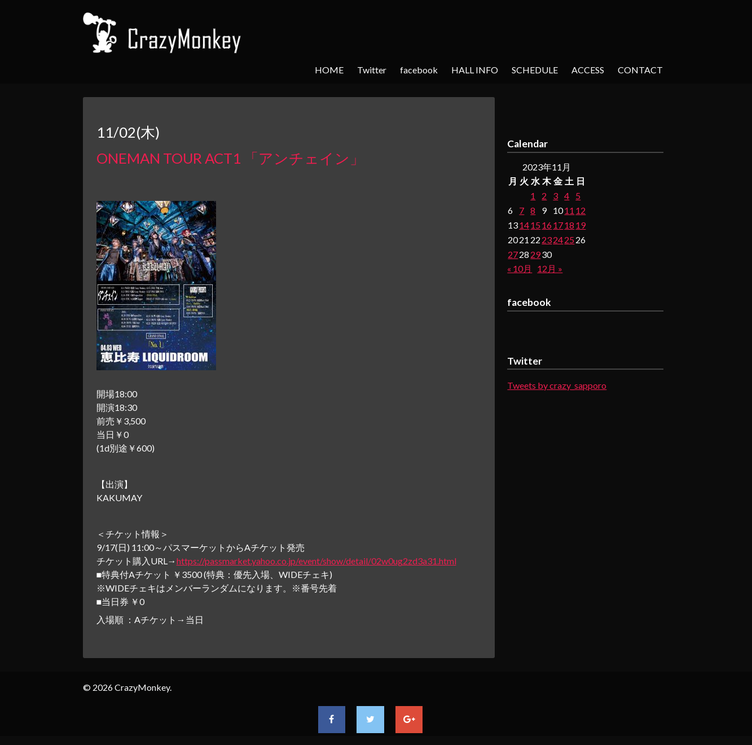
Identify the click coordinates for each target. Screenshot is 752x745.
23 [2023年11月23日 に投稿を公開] (547, 239)
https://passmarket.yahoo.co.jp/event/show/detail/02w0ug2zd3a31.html (316, 560)
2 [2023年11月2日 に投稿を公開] (544, 195)
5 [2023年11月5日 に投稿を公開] (578, 195)
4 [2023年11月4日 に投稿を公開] (566, 195)
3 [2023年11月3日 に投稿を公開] (555, 195)
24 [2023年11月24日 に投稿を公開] (558, 239)
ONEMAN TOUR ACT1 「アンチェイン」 (230, 158)
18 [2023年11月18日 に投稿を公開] (569, 225)
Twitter (371, 69)
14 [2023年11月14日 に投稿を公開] (524, 225)
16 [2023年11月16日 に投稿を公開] (547, 225)
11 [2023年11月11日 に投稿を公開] (569, 210)
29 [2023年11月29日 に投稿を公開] (535, 254)
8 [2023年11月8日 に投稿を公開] (532, 210)
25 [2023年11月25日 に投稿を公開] (569, 239)
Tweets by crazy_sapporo (556, 385)
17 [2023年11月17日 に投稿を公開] (558, 225)
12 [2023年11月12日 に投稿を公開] (580, 210)
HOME (329, 69)
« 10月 (519, 268)
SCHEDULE (535, 69)
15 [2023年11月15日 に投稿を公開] (535, 225)
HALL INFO (474, 69)
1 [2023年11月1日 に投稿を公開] (532, 195)
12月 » (549, 268)
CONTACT (640, 69)
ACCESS (587, 69)
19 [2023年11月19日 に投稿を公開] (580, 225)
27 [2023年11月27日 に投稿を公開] (513, 254)
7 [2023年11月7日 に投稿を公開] (521, 210)
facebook (419, 69)
